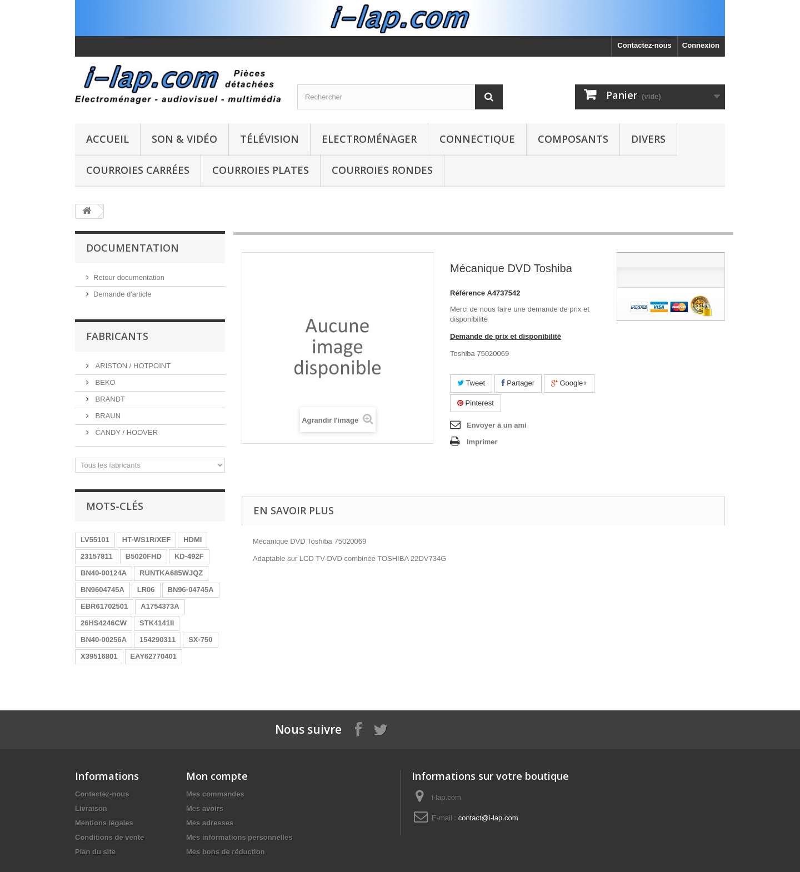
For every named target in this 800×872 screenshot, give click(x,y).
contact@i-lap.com (488, 818)
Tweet (471, 383)
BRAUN (107, 416)
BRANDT (109, 399)
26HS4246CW (104, 623)
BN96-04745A (191, 589)
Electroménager (369, 139)
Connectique (477, 139)
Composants (573, 139)
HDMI (192, 539)
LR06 (146, 589)
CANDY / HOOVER (125, 432)
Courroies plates (260, 170)
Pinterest (475, 403)
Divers (648, 139)
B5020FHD (144, 556)
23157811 (97, 556)
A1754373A (160, 606)
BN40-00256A (104, 639)
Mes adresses (209, 823)
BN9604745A (102, 589)
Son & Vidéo (184, 139)
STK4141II (156, 623)
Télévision (269, 139)
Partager (518, 383)
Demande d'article (122, 294)
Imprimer (482, 442)
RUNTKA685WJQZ (171, 573)
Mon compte (217, 776)
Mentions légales (104, 823)
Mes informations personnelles (239, 837)
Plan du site (95, 852)
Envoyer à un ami (497, 425)
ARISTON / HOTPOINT (132, 366)
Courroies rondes (382, 170)
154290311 (157, 639)
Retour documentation (128, 277)
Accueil (107, 139)
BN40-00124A (104, 573)
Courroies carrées (137, 170)
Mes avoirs (204, 808)
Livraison (91, 808)
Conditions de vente (109, 837)
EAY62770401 (154, 656)
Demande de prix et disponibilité (505, 336)
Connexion (700, 45)
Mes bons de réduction (225, 852)
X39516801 (99, 656)
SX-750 (200, 639)
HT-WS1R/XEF (146, 539)
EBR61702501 (104, 606)
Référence (467, 293)
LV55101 (95, 539)
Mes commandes (215, 794)
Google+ (569, 383)
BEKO (104, 382)
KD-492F (189, 556)
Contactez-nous (644, 45)
